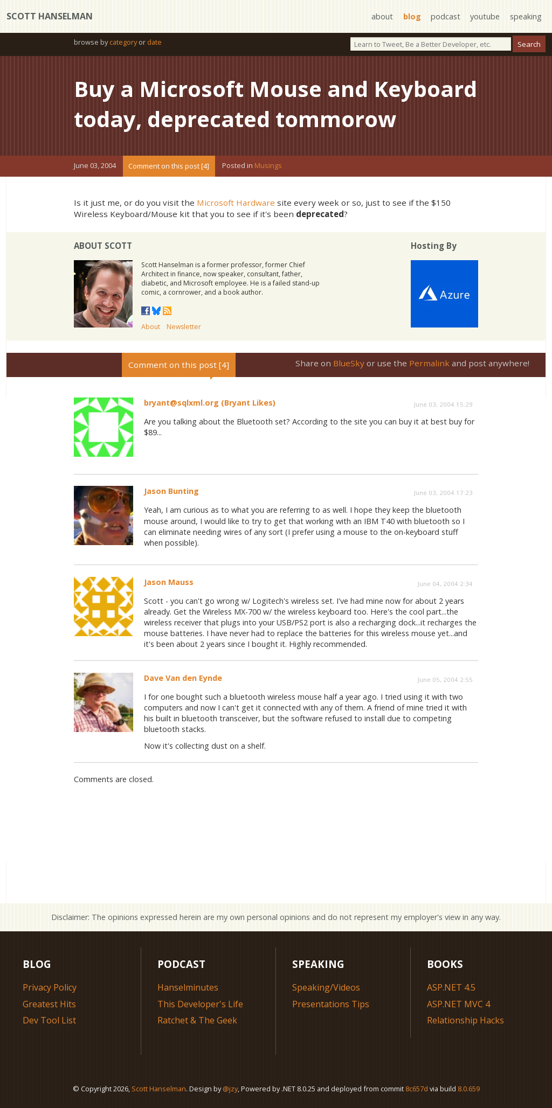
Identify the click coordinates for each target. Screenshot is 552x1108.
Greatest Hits (49, 1004)
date (154, 42)
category (123, 42)
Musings (268, 166)
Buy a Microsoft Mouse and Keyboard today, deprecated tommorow (275, 104)
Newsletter (184, 326)
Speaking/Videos (326, 987)
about (382, 16)
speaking (526, 16)
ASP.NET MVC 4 (458, 1004)
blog (412, 16)
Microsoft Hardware (236, 202)
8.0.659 (469, 1088)
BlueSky (348, 363)
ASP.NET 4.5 (451, 987)
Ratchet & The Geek (197, 1020)
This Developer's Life (200, 1004)
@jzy (230, 1088)
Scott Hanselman (49, 16)
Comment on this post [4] (168, 166)
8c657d (416, 1088)
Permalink (429, 363)
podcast (445, 16)
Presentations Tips (330, 1004)
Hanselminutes (187, 987)
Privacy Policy (50, 987)
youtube (485, 16)
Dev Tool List (49, 1020)
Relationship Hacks (465, 1020)
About (150, 326)
